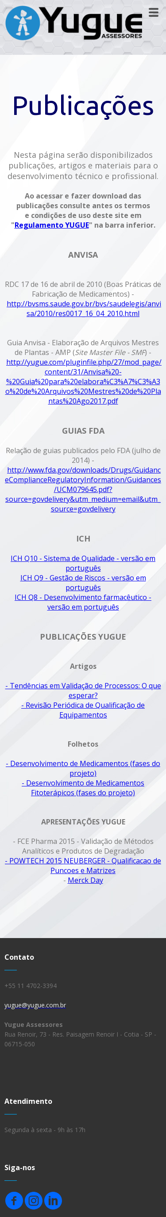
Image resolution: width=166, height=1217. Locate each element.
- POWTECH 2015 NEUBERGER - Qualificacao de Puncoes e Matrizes (83, 865)
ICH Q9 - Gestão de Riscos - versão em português (83, 582)
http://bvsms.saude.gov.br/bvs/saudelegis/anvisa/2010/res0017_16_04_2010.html (84, 308)
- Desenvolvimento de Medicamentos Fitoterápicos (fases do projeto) (83, 787)
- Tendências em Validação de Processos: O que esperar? (83, 690)
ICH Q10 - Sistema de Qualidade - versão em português (83, 563)
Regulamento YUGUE (52, 225)
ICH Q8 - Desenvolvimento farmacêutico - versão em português (83, 602)
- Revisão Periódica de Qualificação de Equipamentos (83, 710)
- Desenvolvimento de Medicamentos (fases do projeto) (83, 768)
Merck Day (85, 880)
